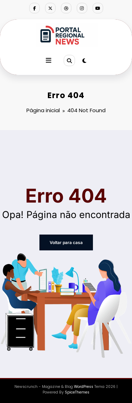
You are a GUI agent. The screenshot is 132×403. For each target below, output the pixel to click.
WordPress (83, 386)
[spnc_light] (84, 60)
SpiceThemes (77, 392)
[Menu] (49, 60)
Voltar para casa (66, 242)
